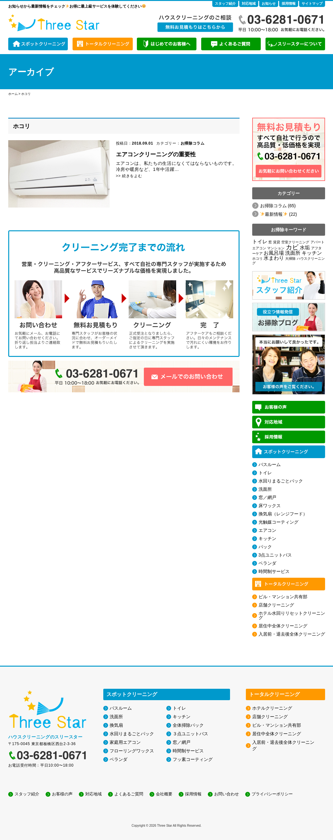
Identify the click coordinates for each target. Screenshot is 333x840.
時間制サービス (274, 571)
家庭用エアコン (125, 742)
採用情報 (289, 3)
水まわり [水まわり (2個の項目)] (274, 258)
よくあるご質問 (128, 794)
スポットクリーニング (131, 694)
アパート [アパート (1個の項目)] (317, 242)
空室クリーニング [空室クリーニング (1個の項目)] (295, 242)
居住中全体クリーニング (283, 625)
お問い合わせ (226, 794)
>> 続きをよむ (129, 176)
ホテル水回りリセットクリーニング (292, 615)
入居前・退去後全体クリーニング (292, 634)
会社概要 (164, 794)
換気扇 (116, 725)
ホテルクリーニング (272, 708)
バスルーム (270, 464)
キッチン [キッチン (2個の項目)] (312, 253)
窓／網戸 (267, 497)
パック (265, 546)
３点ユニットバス (190, 733)
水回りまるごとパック (281, 480)
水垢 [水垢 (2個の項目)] (305, 247)
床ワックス (270, 505)
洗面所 (265, 489)
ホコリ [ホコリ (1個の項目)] (257, 258)
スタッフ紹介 (225, 3)
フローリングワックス (132, 750)
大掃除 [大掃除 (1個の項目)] (290, 258)
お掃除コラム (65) (278, 205)
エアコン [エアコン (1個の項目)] (259, 248)
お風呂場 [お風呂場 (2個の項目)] (274, 253)
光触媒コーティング (278, 522)
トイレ (265, 472)
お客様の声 (62, 794)
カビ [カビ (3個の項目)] (292, 247)
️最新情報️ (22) (278, 214)
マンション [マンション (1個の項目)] (276, 248)
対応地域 (249, 3)
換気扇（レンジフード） (283, 513)
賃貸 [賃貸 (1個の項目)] (276, 242)
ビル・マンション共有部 (283, 596)
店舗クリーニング (276, 604)
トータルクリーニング (274, 694)
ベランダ (267, 563)
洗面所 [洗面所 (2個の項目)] (292, 253)
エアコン (267, 530)
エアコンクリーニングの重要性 (156, 154)
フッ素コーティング (193, 759)
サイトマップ (312, 3)
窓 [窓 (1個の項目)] (270, 242)
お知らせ (269, 3)
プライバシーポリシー (272, 794)
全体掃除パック (188, 725)
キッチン (267, 538)
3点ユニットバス (275, 554)
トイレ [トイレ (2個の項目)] (259, 241)
